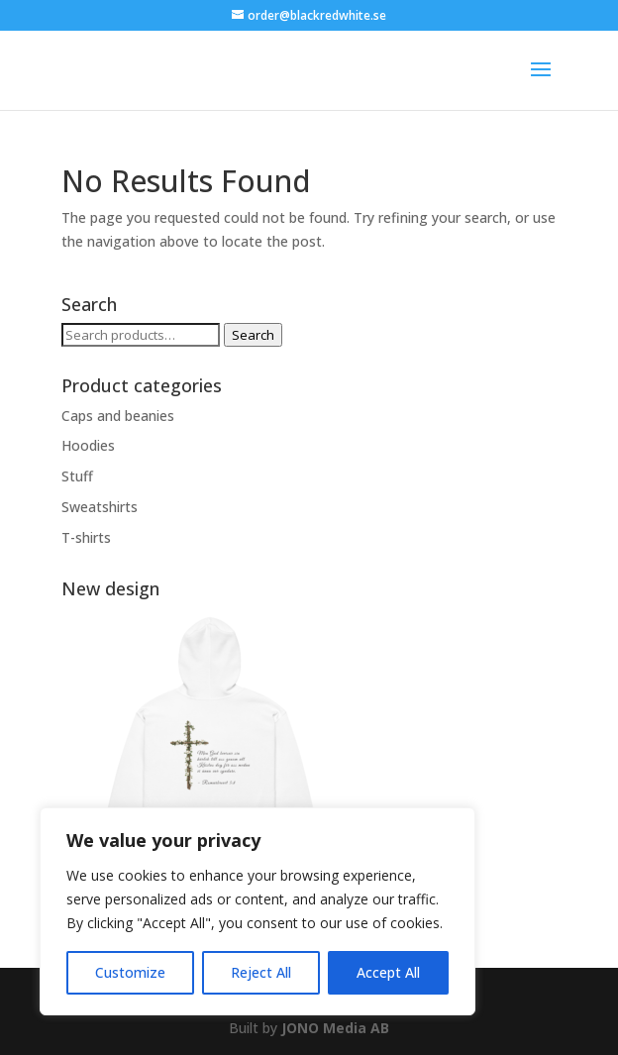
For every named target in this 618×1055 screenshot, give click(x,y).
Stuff (77, 476)
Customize (130, 972)
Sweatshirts (99, 506)
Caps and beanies (117, 415)
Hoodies (88, 445)
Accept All (388, 972)
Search (253, 335)
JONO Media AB (335, 1027)
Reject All (261, 972)
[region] (257, 911)
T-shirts (86, 537)
